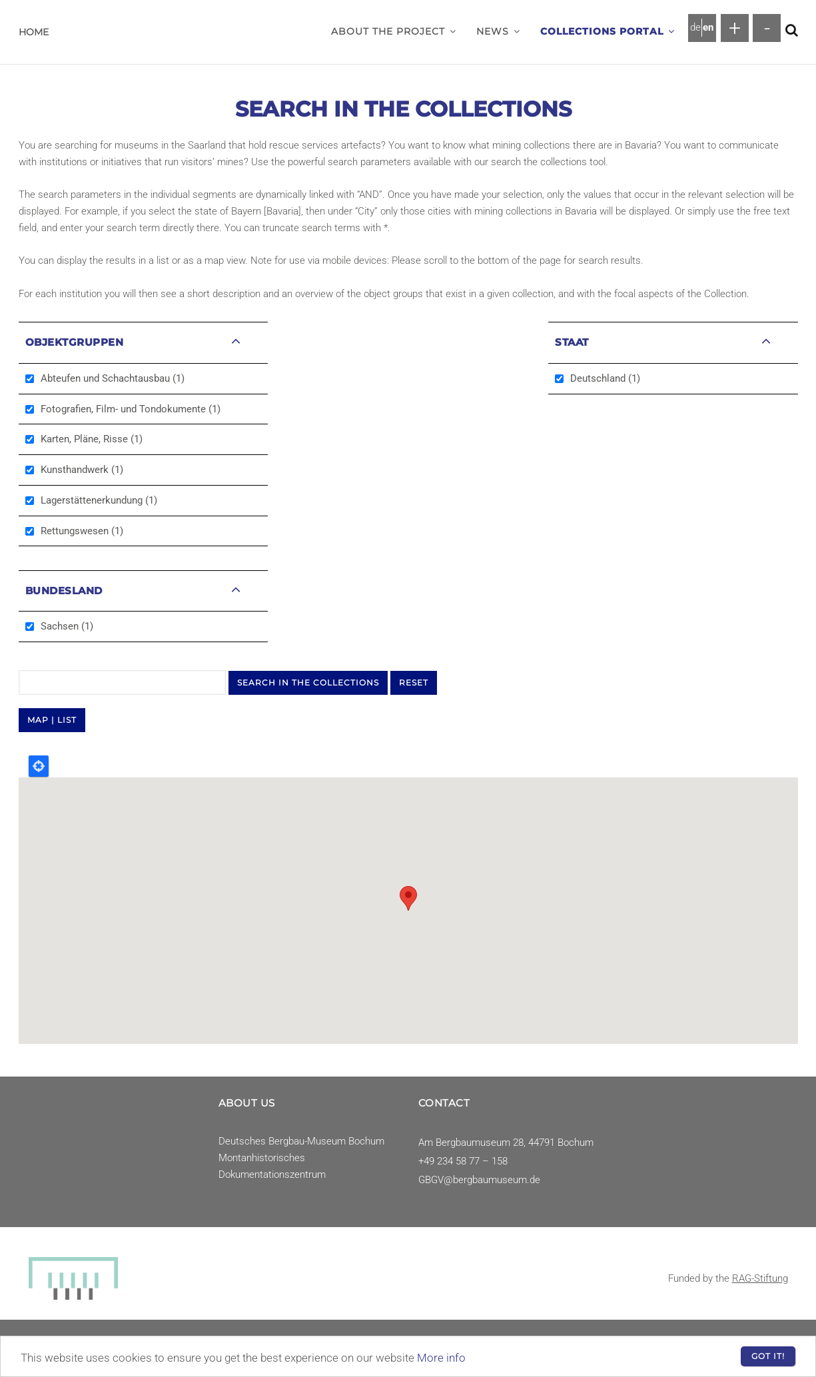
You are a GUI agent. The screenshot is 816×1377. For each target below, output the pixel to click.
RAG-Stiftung (760, 1278)
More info (441, 1357)
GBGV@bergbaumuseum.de (479, 1180)
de (695, 27)
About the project (393, 31)
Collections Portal (607, 31)
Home (34, 32)
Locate (39, 766)
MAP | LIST (52, 720)
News (498, 31)
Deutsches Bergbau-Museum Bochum (301, 1141)
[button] (453, 31)
